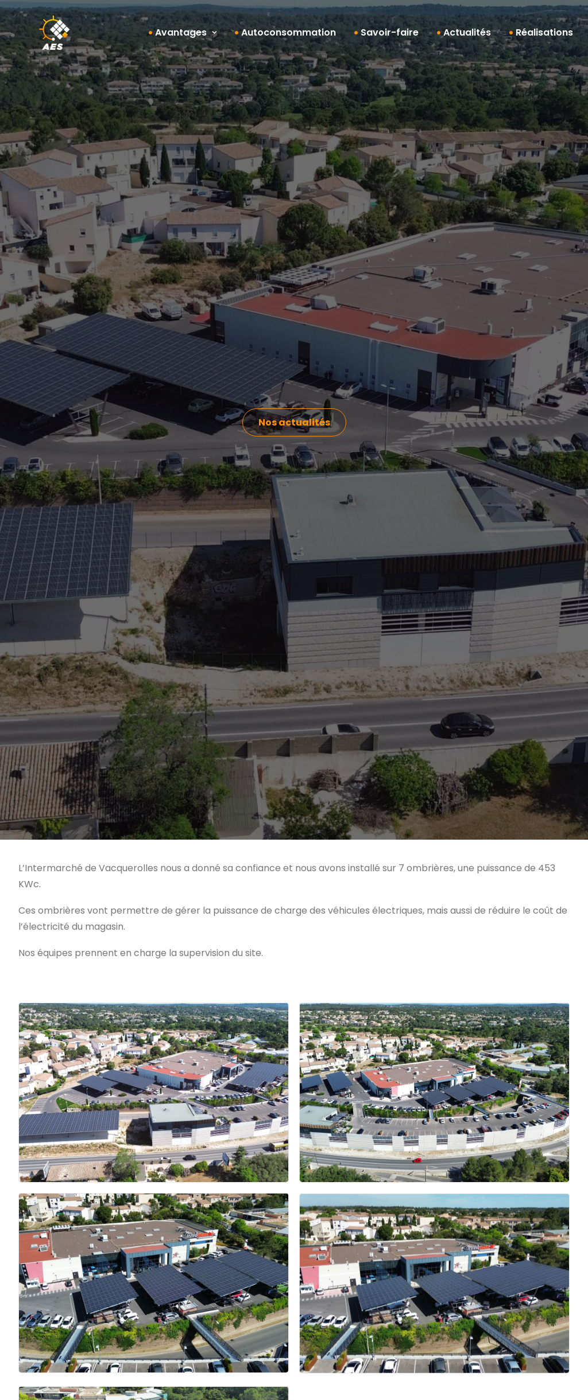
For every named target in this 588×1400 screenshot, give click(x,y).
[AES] (37, 37)
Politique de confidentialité (485, 1382)
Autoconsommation (288, 37)
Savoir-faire (390, 37)
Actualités (467, 37)
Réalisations (544, 37)
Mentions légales (366, 1382)
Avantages (185, 37)
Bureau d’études (68, 1249)
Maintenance (61, 1297)
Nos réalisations (67, 1313)
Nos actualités (206, 1319)
